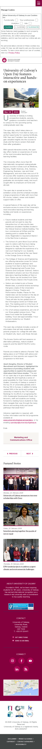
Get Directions (21, 637)
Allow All (9, 27)
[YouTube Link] (30, 661)
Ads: (26, 23)
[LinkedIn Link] (17, 669)
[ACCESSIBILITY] (21, 744)
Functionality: (9, 20)
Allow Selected (34, 27)
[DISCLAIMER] (13, 738)
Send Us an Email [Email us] (22, 641)
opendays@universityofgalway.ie (23, 423)
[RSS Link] (26, 669)
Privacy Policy (14, 53)
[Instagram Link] (12, 661)
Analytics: (15, 23)
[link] (10, 708)
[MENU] (39, 3)
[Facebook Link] (21, 661)
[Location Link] (21, 694)
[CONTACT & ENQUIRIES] (26, 741)
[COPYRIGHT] (12, 741)
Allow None (20, 27)
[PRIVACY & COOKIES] (26, 738)
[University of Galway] (11, 60)
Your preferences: (27, 20)
